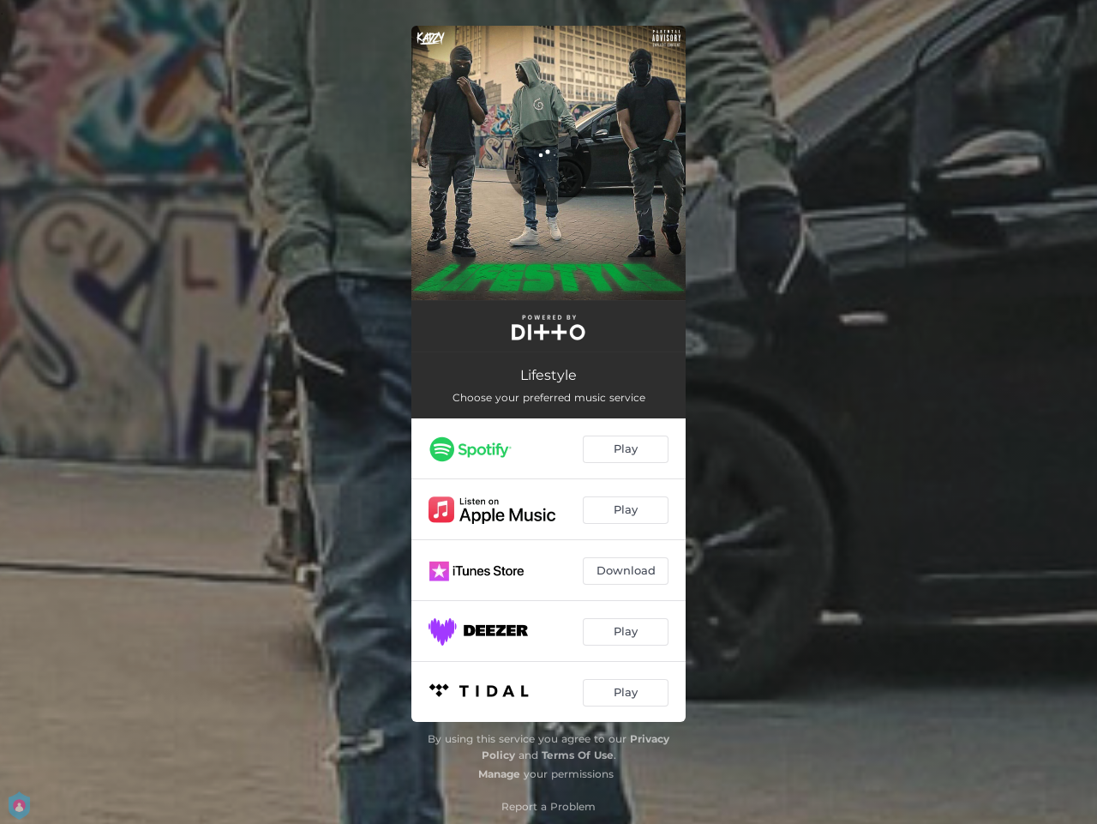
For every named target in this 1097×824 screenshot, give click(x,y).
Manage (499, 773)
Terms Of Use (578, 755)
